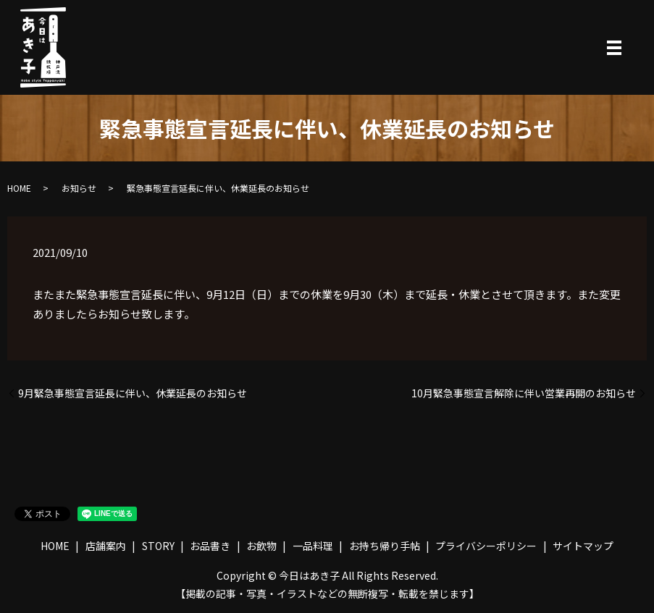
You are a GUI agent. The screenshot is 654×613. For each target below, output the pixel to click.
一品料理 (313, 545)
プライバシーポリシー (486, 545)
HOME (19, 188)
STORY (158, 545)
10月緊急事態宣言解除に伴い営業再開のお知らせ (523, 393)
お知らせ (79, 188)
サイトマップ (583, 545)
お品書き (210, 545)
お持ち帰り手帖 (384, 545)
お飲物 (261, 545)
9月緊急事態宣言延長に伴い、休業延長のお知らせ (132, 393)
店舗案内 (105, 545)
